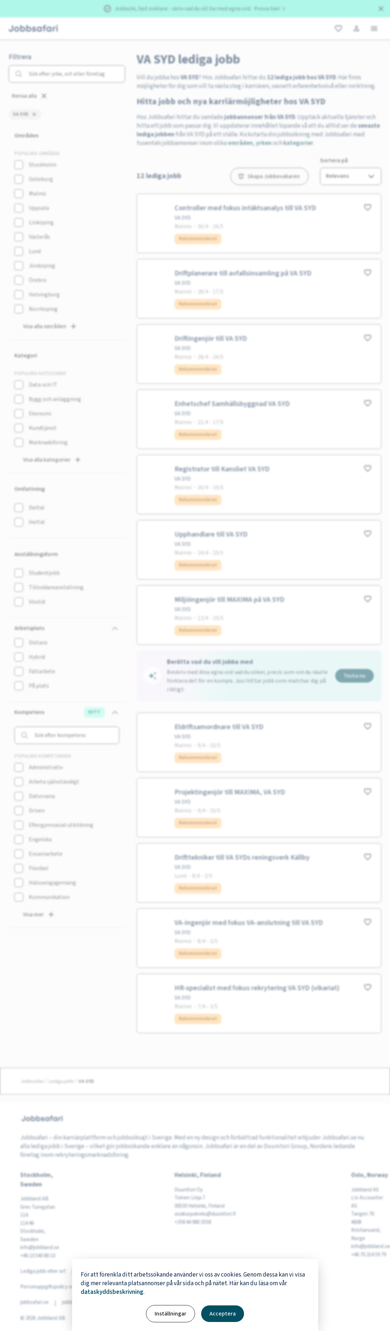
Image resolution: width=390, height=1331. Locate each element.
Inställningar (170, 1314)
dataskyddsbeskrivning (112, 1292)
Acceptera (222, 1314)
